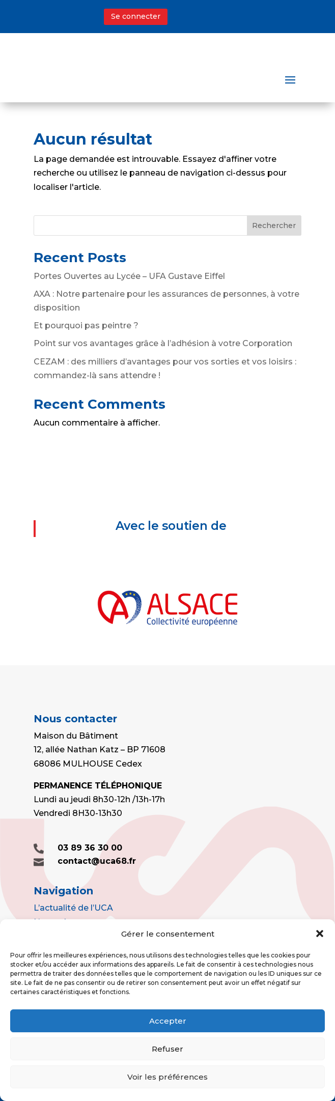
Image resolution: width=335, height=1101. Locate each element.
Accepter (167, 1021)
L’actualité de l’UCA (73, 908)
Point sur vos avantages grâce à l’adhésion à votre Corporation (163, 343)
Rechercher (274, 225)
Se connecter (135, 16)
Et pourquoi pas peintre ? (86, 325)
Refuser (167, 1049)
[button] (320, 933)
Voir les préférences (167, 1077)
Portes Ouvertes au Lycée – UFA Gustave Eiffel (129, 276)
